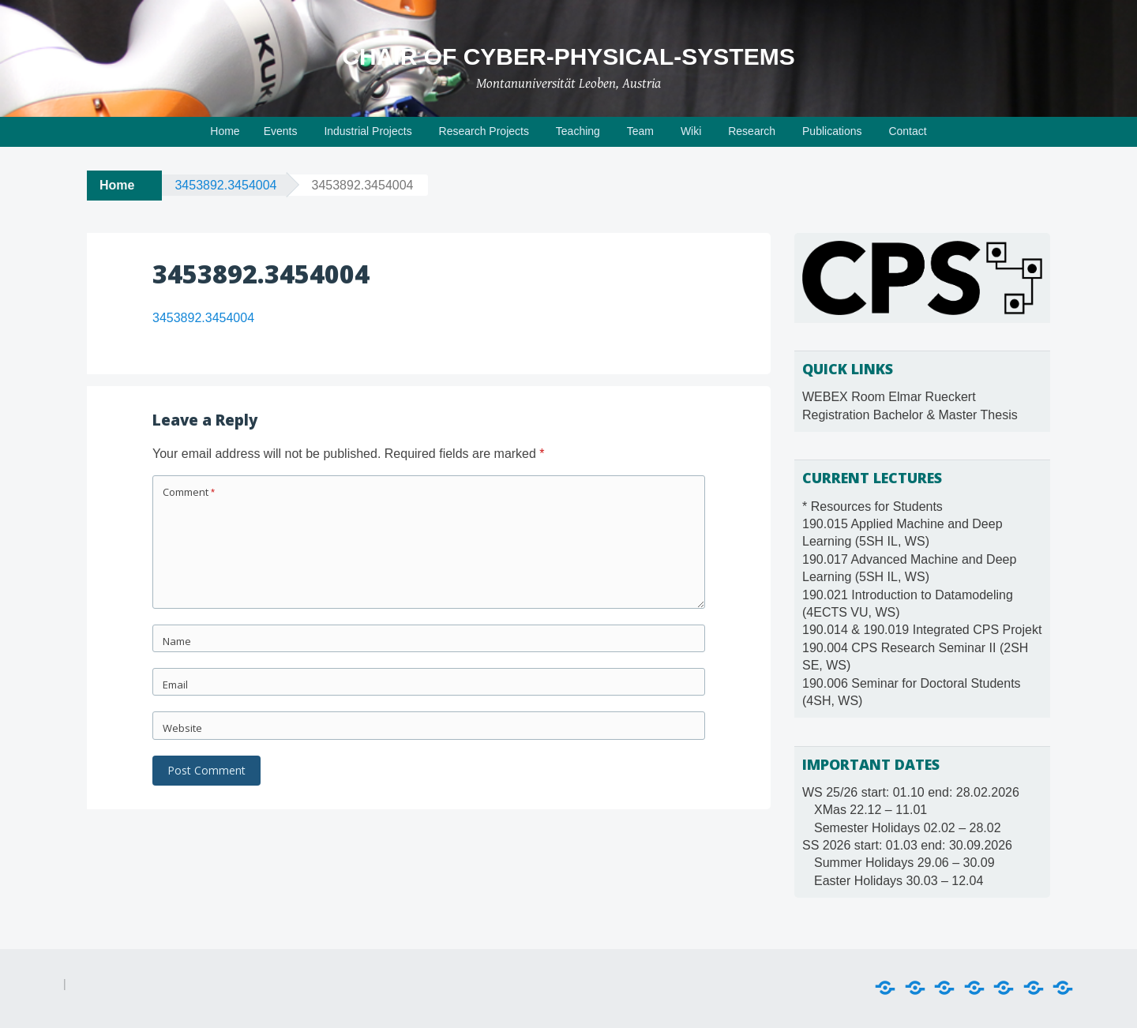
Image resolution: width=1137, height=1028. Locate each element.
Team (640, 131)
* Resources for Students (872, 506)
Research (751, 131)
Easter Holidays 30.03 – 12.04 (898, 880)
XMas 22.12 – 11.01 (870, 809)
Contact (907, 131)
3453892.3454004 (225, 185)
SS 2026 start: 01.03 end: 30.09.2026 (907, 845)
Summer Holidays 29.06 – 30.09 (904, 862)
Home (224, 131)
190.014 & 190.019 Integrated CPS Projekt (921, 629)
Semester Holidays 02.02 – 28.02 (907, 828)
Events (281, 131)
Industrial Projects (367, 131)
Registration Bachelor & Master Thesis (910, 415)
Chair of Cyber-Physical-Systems (568, 56)
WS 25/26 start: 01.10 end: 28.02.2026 (910, 792)
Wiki (691, 131)
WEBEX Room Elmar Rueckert (889, 396)
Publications (832, 131)
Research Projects (484, 131)
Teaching (578, 131)
